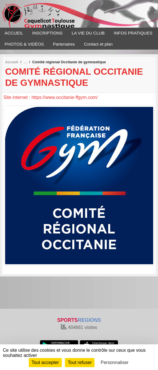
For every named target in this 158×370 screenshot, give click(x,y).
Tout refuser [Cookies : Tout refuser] (80, 362)
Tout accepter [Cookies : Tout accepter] (45, 362)
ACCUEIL (14, 33)
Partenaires (64, 44)
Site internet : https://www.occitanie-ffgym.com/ (50, 97)
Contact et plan (98, 44)
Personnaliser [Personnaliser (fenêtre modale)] (115, 362)
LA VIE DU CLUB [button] (88, 33)
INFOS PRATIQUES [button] (133, 33)
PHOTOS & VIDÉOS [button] (24, 44)
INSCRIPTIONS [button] (47, 33)
